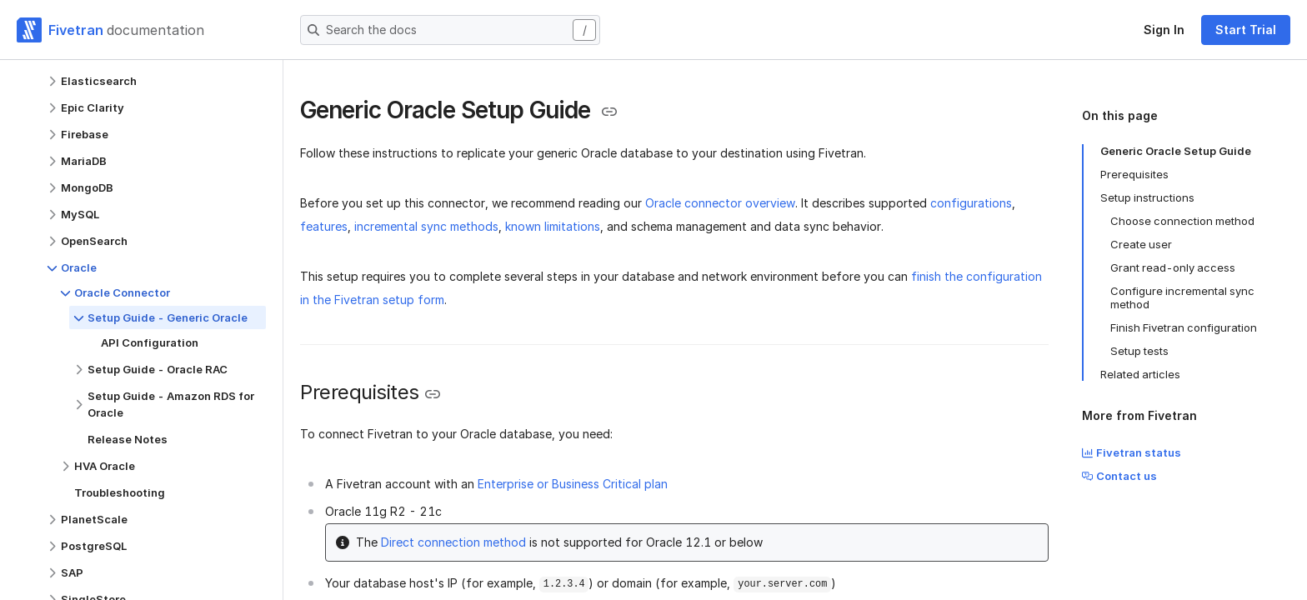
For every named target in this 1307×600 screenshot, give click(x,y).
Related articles (1140, 374)
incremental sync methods (426, 226)
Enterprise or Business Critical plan (573, 484)
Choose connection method (1182, 221)
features (324, 226)
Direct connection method (453, 542)
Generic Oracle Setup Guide (1175, 151)
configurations (971, 203)
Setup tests (1139, 351)
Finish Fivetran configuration (1183, 327)
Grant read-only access (1172, 267)
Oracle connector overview (720, 203)
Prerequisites (1134, 174)
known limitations (552, 226)
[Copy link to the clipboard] (609, 111)
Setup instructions (1147, 197)
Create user (1141, 244)
